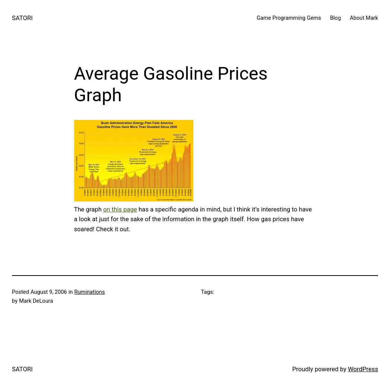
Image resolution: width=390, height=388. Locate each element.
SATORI (22, 18)
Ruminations (89, 292)
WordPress (363, 369)
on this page (120, 209)
